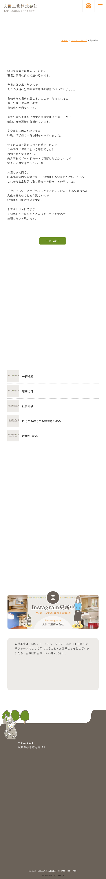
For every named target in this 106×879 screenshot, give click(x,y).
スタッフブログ (79, 40)
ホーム (64, 40)
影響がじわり (30, 435)
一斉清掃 (27, 376)
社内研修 (27, 406)
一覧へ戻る (53, 240)
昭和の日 (27, 391)
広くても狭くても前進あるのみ (41, 421)
